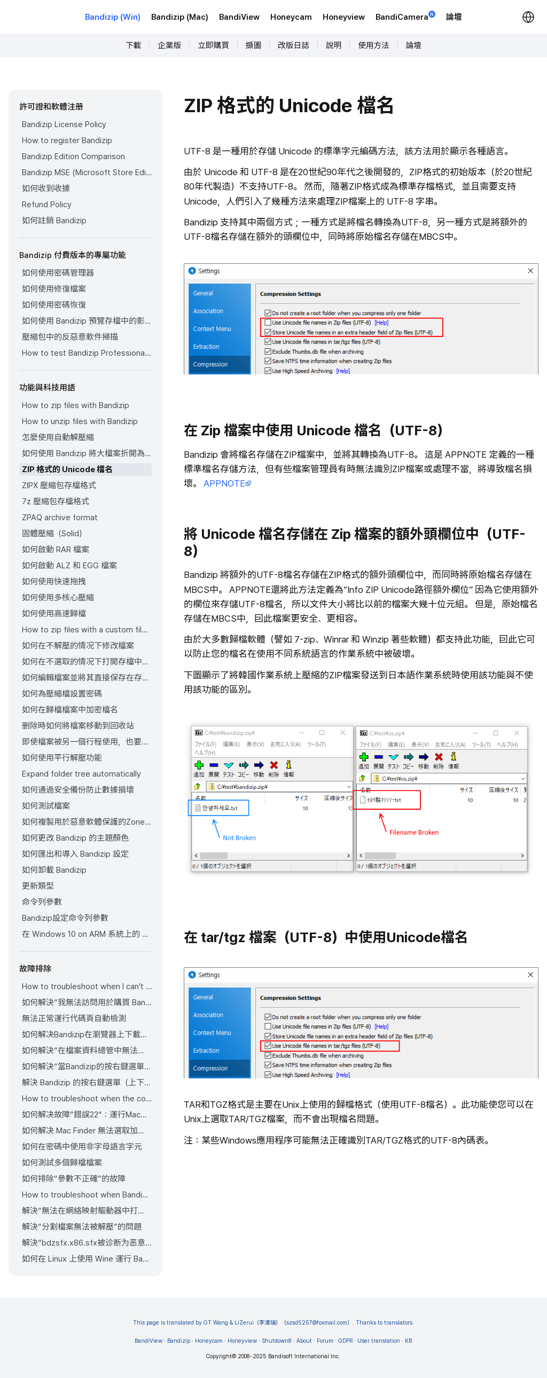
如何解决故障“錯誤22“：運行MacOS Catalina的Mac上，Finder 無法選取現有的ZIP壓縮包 (87, 1114)
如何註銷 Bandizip (54, 220)
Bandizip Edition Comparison (73, 156)
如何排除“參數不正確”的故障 (74, 1179)
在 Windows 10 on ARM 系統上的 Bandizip (87, 934)
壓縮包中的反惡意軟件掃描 (70, 337)
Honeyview (344, 17)
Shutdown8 (277, 1340)
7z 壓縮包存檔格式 (55, 501)
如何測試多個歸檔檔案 (62, 1163)
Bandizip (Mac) (179, 17)
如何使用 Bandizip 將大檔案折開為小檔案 (87, 453)
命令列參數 (42, 902)
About (304, 1340)
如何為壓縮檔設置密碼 (62, 694)
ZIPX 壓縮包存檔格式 (59, 485)
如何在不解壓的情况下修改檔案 (78, 646)
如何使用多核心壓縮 (58, 597)
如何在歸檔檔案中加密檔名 (70, 710)
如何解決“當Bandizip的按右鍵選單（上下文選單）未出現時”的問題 (87, 1066)
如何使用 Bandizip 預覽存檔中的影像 (87, 321)
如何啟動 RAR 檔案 (55, 549)
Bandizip (178, 1340)
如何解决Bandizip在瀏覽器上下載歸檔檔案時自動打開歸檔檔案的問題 (87, 1034)
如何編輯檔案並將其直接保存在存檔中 (87, 678)
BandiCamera (405, 16)
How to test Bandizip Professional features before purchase (87, 353)
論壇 (454, 17)
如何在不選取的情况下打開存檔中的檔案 (87, 662)
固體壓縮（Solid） (54, 533)
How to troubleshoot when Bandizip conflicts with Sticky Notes (87, 1195)
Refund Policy (47, 204)
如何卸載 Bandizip (54, 870)
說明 (333, 45)
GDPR (345, 1340)
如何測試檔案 (46, 806)
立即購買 (213, 45)
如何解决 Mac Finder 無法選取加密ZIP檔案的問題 (87, 1131)
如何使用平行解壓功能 (62, 758)
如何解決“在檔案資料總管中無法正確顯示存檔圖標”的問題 (87, 1050)
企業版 (169, 45)
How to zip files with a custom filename (87, 630)
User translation (378, 1340)
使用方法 (373, 45)
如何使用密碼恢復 (54, 305)
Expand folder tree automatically (81, 774)
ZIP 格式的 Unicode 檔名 (67, 469)
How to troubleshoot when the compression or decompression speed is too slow (87, 1098)
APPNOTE (228, 483)
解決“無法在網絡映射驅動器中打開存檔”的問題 (87, 1211)
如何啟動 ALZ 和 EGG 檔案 (69, 565)
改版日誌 (293, 45)
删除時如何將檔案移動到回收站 (78, 726)
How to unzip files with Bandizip (80, 421)
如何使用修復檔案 (54, 289)
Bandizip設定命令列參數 (65, 918)
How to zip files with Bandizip (75, 405)
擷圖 (253, 45)
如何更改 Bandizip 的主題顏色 (75, 838)
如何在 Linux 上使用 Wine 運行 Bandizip (87, 1259)
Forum (325, 1340)
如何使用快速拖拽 (54, 581)
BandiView (239, 17)
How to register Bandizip (67, 140)
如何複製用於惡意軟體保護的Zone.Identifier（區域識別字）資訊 (87, 822)
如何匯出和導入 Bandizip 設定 (75, 854)
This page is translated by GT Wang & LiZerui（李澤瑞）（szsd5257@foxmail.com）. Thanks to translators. (274, 1322)
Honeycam (291, 17)
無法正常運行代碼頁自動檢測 (74, 1018)
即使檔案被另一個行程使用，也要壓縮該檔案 (87, 742)
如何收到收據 (46, 188)
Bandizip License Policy (64, 124)
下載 (133, 45)
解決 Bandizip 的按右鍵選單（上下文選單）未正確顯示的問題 (87, 1082)
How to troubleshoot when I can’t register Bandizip (87, 986)
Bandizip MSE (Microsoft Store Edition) (87, 172)
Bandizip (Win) (112, 17)
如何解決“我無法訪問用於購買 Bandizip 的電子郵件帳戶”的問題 (87, 1002)
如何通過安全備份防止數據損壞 (78, 790)
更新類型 (38, 886)
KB (408, 1340)
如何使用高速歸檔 (54, 613)
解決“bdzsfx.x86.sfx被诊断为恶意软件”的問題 (87, 1243)
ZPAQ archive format (60, 517)
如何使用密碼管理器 (58, 273)
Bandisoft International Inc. (304, 1356)
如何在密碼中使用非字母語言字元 (82, 1147)
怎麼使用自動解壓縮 (58, 437)
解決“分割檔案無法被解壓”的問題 (82, 1227)
